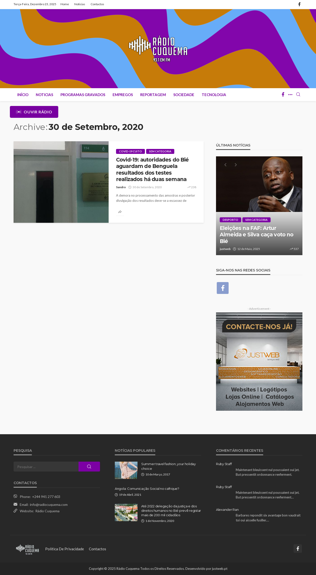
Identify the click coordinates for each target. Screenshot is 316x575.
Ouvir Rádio (34, 112)
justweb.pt (219, 569)
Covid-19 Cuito (130, 151)
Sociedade (183, 94)
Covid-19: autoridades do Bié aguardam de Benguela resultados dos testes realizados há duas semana (152, 169)
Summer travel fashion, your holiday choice (168, 466)
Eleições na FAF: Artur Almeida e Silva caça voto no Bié (256, 234)
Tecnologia (214, 94)
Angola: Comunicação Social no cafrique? (147, 489)
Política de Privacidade (64, 549)
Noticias (79, 4)
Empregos (123, 94)
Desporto (230, 219)
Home (64, 4)
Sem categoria (160, 151)
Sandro (121, 187)
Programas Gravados (82, 94)
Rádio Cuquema (47, 511)
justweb (225, 249)
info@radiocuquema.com (49, 504)
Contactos (97, 4)
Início (22, 94)
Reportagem (153, 94)
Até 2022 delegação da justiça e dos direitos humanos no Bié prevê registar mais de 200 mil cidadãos (171, 510)
